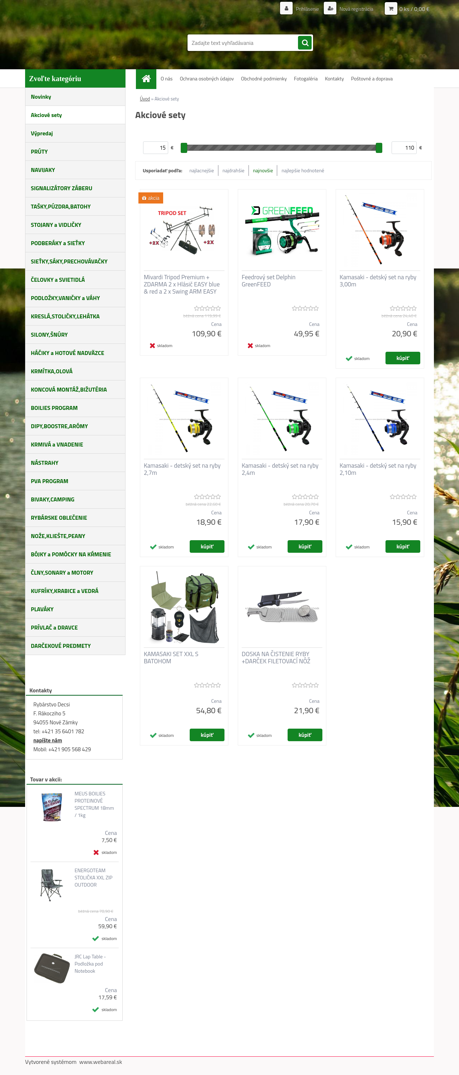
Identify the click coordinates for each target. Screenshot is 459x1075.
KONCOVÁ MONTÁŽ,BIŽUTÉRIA (69, 389)
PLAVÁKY (42, 609)
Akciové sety (46, 115)
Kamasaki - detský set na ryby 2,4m (280, 469)
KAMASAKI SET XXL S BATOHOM (171, 657)
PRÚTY (39, 151)
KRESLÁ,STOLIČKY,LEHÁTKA (65, 316)
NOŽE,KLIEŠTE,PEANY (58, 536)
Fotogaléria (306, 78)
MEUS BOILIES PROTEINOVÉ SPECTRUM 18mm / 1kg (94, 804)
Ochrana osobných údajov (207, 78)
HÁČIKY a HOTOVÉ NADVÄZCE (67, 353)
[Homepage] (149, 78)
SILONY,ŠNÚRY (49, 334)
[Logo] (74, 39)
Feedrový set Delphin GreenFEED (268, 281)
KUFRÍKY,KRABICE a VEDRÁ (65, 590)
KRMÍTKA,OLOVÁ (51, 371)
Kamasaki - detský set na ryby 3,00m (378, 281)
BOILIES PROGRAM (54, 407)
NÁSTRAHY (44, 462)
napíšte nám (47, 740)
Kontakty (334, 78)
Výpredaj (42, 133)
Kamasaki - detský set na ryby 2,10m (378, 469)
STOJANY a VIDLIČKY (56, 224)
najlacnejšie (201, 170)
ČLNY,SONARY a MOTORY (62, 572)
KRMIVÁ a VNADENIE (57, 444)
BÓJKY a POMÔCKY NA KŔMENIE (71, 554)
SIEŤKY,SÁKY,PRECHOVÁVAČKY (69, 261)
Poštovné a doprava (372, 78)
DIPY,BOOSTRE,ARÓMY (59, 426)
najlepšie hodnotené (302, 170)
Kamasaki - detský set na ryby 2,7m (182, 469)
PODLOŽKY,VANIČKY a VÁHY (65, 298)
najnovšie (263, 170)
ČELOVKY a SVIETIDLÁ (58, 279)
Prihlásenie (307, 9)
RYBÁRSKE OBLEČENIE (59, 517)
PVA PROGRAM (49, 481)
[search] (304, 43)
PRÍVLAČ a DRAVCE (54, 627)
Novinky (41, 96)
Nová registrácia (356, 9)
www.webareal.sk (100, 1061)
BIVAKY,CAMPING (53, 499)
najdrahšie (234, 170)
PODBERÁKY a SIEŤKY (58, 243)
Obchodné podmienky (264, 78)
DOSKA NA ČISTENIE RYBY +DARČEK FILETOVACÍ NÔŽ (276, 657)
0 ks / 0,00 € (414, 9)
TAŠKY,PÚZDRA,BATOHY (61, 206)
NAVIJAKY (43, 169)
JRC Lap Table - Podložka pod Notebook (90, 963)
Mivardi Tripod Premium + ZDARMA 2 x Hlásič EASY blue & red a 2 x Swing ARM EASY (182, 284)
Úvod (145, 98)
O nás (166, 78)
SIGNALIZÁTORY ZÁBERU (61, 188)
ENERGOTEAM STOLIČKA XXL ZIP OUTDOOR (94, 877)
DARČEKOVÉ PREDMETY (61, 645)
